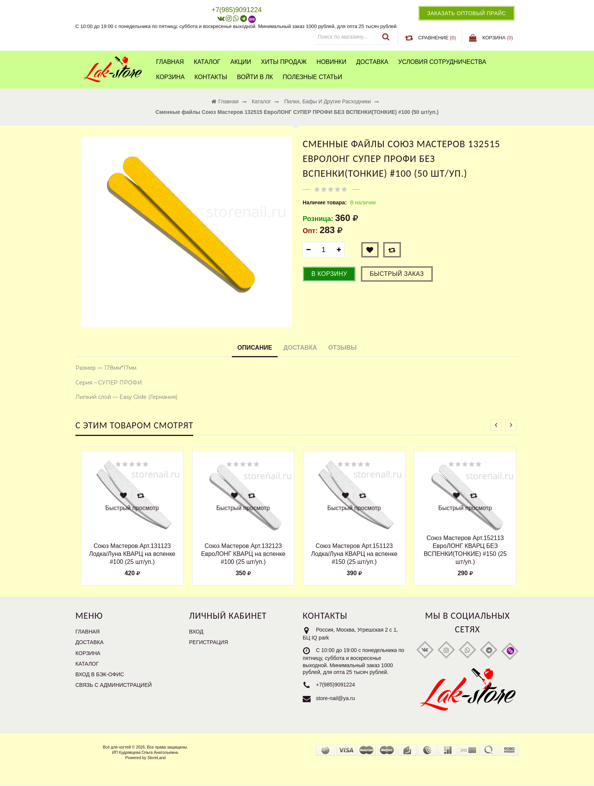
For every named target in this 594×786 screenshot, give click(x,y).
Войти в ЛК (255, 77)
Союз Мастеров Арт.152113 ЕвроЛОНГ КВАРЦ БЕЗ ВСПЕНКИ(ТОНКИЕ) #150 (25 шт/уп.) (465, 550)
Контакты (210, 77)
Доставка (372, 62)
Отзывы (342, 347)
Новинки (332, 62)
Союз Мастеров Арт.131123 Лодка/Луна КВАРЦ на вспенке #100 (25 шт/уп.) (132, 554)
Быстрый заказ (397, 274)
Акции (240, 62)
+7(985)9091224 (335, 685)
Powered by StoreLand (145, 757)
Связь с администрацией (113, 685)
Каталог (207, 62)
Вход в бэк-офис (99, 674)
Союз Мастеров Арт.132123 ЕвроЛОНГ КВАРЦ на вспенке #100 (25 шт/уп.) (243, 554)
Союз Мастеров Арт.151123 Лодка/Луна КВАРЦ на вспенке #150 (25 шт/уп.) (354, 554)
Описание (255, 347)
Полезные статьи (312, 77)
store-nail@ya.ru (335, 698)
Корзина (170, 77)
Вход (196, 632)
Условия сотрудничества (442, 62)
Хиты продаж (284, 62)
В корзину (329, 274)
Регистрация (208, 642)
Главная (170, 62)
